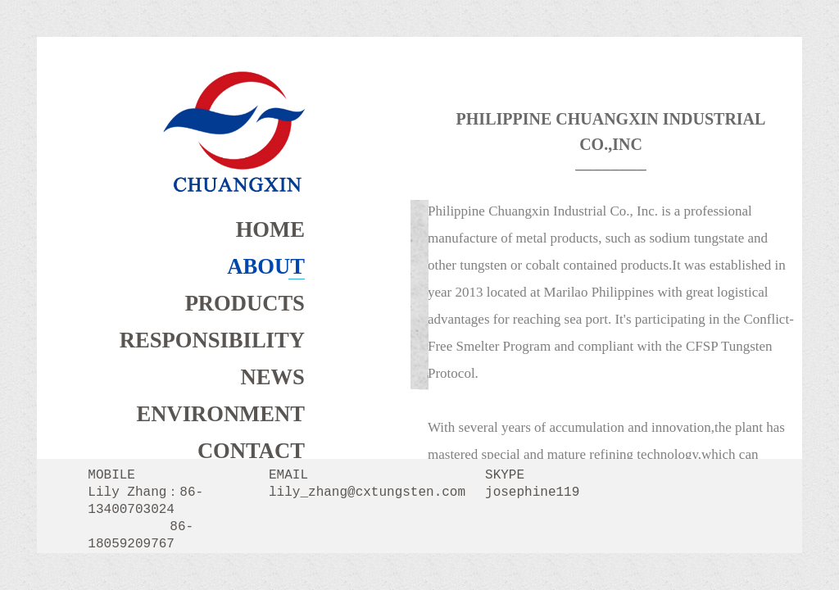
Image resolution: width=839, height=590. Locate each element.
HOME (270, 229)
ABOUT (266, 266)
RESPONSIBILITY (212, 340)
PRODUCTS (245, 303)
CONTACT (251, 450)
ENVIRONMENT (221, 414)
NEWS (273, 377)
